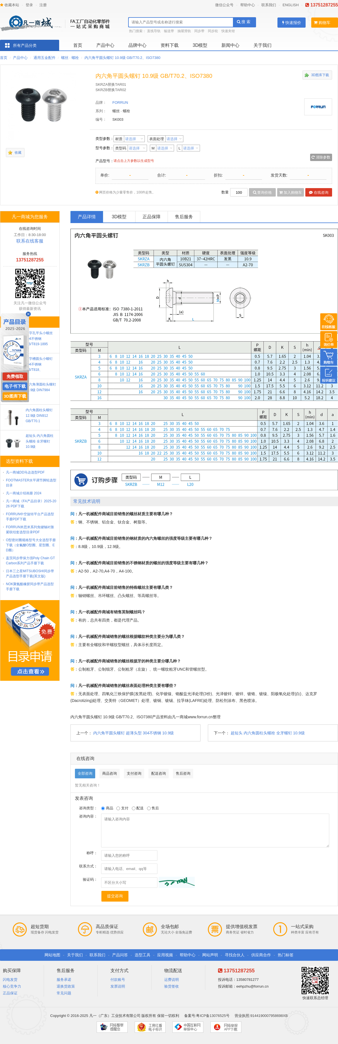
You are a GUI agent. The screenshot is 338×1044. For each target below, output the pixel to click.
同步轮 (213, 31)
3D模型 (200, 45)
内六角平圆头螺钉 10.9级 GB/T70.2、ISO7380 (122, 58)
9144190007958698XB (269, 1016)
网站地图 (52, 955)
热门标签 (285, 955)
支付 (122, 808)
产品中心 (105, 45)
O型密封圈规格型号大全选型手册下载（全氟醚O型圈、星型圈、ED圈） (31, 545)
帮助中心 (247, 5)
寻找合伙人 (234, 955)
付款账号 (117, 979)
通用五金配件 (44, 58)
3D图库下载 (320, 75)
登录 (29, 5)
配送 (138, 808)
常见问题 (64, 993)
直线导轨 (154, 31)
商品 (107, 808)
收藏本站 (9, 5)
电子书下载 (15, 386)
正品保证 (10, 993)
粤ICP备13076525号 (213, 1016)
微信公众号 (224, 5)
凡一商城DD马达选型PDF (25, 472)
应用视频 (165, 955)
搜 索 (244, 21)
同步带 (199, 31)
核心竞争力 (12, 986)
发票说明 (117, 986)
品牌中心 (137, 45)
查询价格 (262, 192)
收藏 (18, 153)
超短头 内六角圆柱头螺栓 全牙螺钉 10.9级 (268, 733)
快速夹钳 (228, 31)
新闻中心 (230, 45)
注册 (43, 5)
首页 (77, 45)
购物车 (322, 22)
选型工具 (142, 955)
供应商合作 (261, 955)
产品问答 (120, 955)
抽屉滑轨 (184, 31)
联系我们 (268, 5)
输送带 (169, 31)
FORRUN (120, 102)
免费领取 (14, 376)
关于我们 (263, 45)
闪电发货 (10, 979)
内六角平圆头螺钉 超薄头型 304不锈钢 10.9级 (133, 733)
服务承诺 (64, 979)
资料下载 (170, 45)
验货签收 (171, 986)
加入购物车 (290, 192)
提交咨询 (115, 896)
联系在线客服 (29, 241)
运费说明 (171, 979)
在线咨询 (318, 192)
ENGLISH (291, 5)
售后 (153, 808)
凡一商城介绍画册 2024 (23, 493)
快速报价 (291, 22)
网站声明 (210, 955)
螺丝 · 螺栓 (70, 58)
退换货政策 (66, 986)
